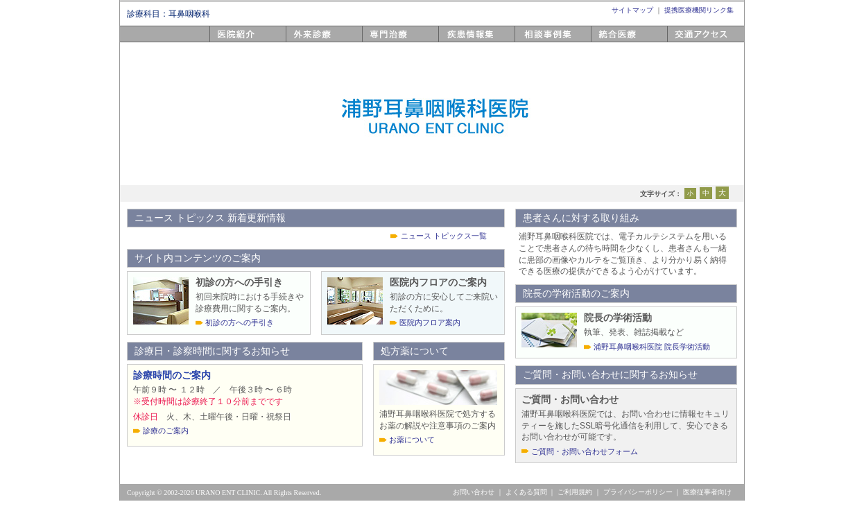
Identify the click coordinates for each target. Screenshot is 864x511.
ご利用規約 (575, 492)
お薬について (412, 439)
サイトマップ (632, 10)
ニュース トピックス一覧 (444, 236)
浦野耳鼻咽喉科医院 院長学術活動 (652, 347)
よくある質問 (526, 492)
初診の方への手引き (239, 322)
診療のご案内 (166, 430)
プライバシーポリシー (638, 492)
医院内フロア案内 (429, 322)
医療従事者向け (707, 492)
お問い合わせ (473, 492)
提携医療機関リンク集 (699, 10)
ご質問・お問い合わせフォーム (584, 451)
